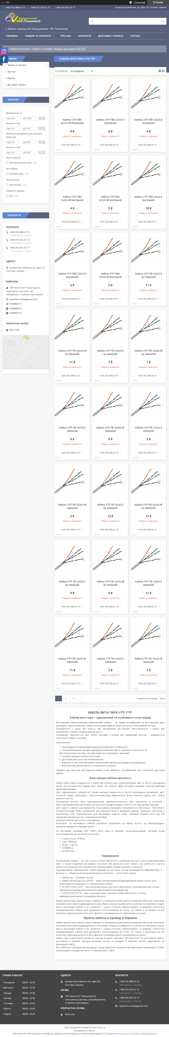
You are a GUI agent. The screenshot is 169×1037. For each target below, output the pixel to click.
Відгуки (11, 78)
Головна (12, 36)
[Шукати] (163, 21)
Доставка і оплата (110, 36)
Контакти (84, 36)
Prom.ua (101, 1027)
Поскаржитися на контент (116, 1034)
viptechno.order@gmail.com (23, 299)
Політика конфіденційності (144, 1034)
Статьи (135, 36)
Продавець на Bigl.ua (84, 1030)
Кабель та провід (42, 49)
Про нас (65, 36)
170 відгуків (139, 2)
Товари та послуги (38, 36)
